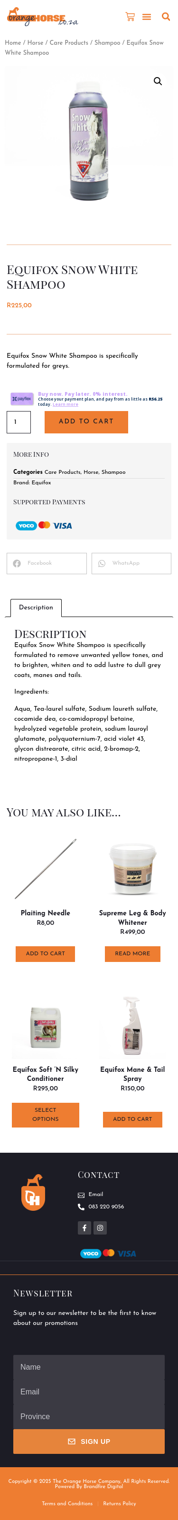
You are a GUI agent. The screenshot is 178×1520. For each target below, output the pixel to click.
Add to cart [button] (45, 954)
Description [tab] (36, 607)
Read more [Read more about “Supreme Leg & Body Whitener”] (132, 954)
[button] (147, 17)
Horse (35, 43)
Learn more (65, 404)
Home (13, 43)
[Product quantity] (19, 422)
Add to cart (86, 421)
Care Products (68, 43)
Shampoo (107, 43)
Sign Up (88, 1441)
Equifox (41, 483)
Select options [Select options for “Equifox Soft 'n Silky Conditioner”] (45, 1115)
